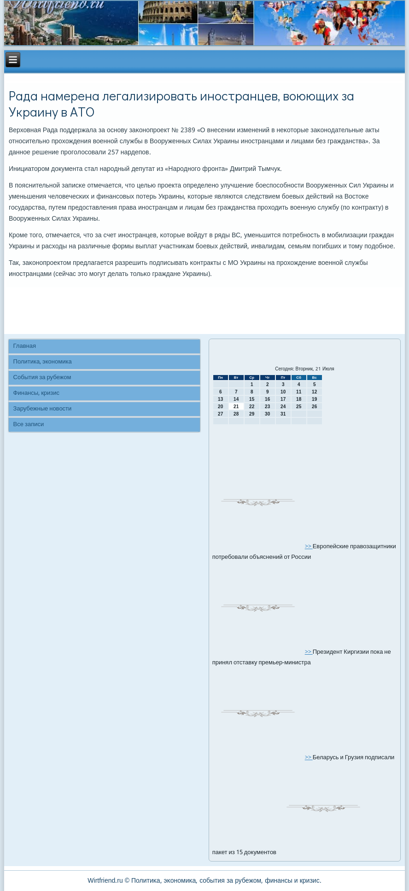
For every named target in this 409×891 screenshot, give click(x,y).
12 (314, 391)
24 (283, 406)
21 (236, 406)
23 (267, 406)
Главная (24, 346)
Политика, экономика (42, 362)
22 (251, 406)
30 (267, 413)
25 (298, 406)
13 (220, 399)
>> (309, 546)
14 (236, 399)
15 (251, 399)
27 (220, 413)
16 (267, 399)
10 (283, 391)
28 (236, 413)
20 (220, 406)
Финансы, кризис (36, 393)
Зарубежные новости (42, 409)
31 (283, 413)
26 (314, 406)
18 (298, 399)
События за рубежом (42, 377)
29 (251, 413)
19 (314, 399)
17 (283, 399)
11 (298, 391)
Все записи (28, 424)
